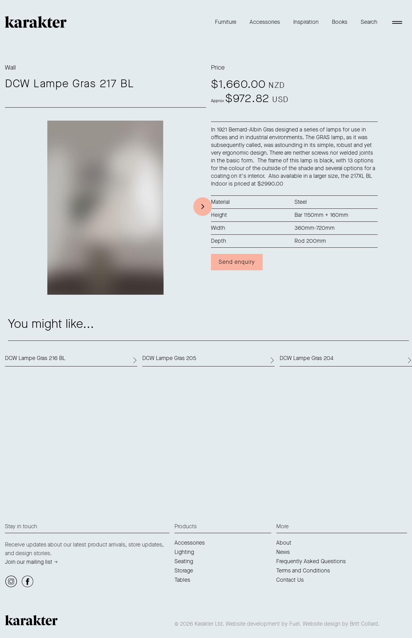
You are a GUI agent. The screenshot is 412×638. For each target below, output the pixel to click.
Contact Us (290, 580)
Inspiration (306, 22)
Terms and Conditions (303, 570)
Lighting (184, 552)
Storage (183, 570)
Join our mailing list (28, 562)
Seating (183, 561)
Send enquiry (237, 262)
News (283, 552)
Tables (182, 580)
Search (369, 22)
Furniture (225, 22)
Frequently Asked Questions (311, 561)
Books (339, 22)
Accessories (265, 22)
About (283, 542)
